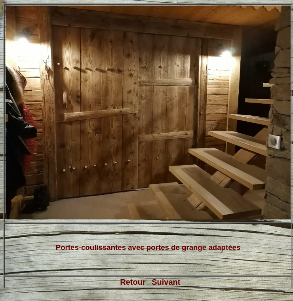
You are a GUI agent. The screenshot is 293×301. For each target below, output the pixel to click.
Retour (132, 282)
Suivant (166, 282)
